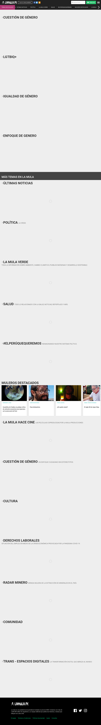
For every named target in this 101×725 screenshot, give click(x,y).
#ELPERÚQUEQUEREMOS (65, 7)
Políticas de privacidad (39, 718)
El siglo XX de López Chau (91, 407)
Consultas (54, 718)
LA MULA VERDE (43, 7)
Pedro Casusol (61, 402)
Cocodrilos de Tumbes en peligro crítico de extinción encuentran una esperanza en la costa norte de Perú (14, 409)
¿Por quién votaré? (62, 407)
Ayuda (48, 718)
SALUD (53, 7)
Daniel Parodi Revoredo (90, 402)
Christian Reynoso (34, 402)
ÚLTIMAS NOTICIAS (22, 7)
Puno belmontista (35, 407)
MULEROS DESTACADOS (81, 7)
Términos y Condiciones (24, 718)
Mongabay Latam (7, 402)
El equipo (13, 718)
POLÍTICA (32, 7)
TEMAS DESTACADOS (7, 7)
